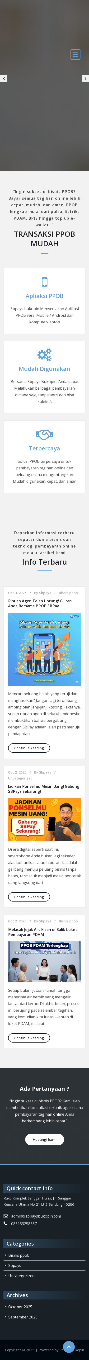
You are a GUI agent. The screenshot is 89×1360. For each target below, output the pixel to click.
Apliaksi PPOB (44, 296)
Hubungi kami (44, 1139)
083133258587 (24, 1223)
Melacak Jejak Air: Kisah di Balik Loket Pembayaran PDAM (42, 932)
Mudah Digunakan (44, 369)
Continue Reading (32, 747)
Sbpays (45, 592)
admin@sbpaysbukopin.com (36, 1216)
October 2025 (20, 1306)
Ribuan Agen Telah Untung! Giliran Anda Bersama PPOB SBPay (40, 603)
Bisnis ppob (68, 592)
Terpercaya (44, 448)
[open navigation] (75, 54)
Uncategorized (20, 778)
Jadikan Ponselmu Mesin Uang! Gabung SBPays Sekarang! (43, 789)
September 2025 (22, 1317)
